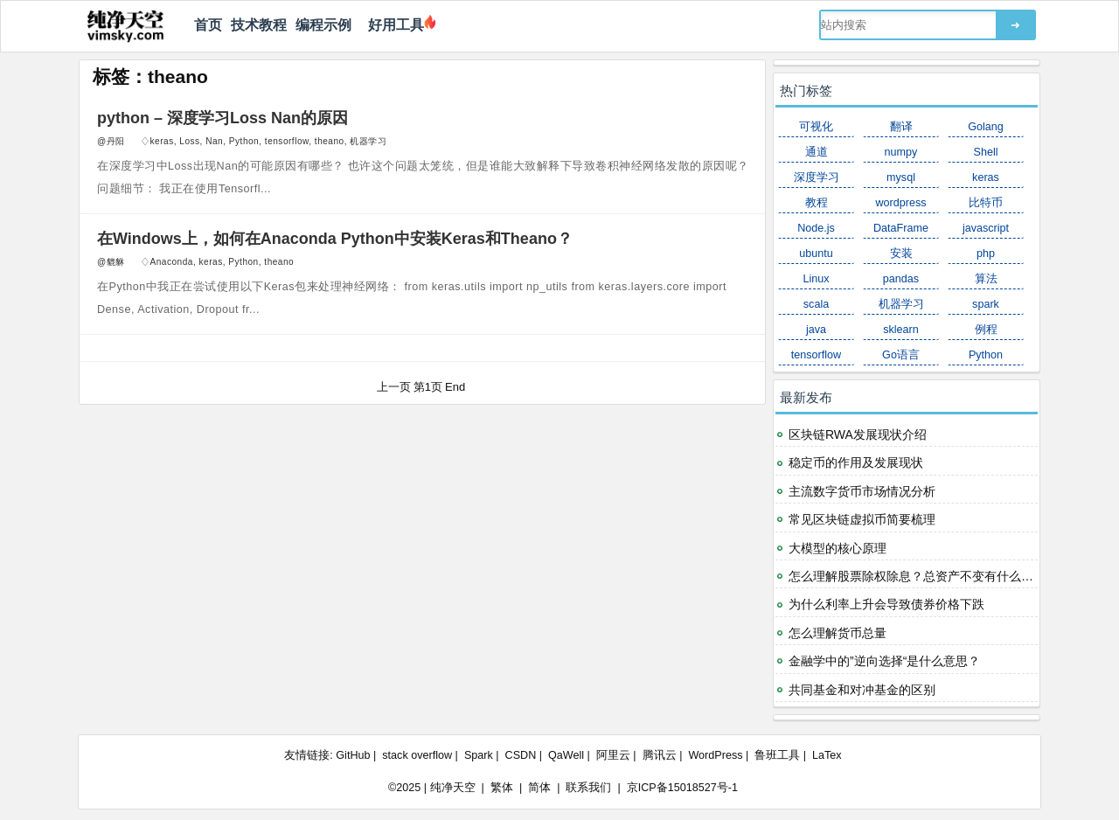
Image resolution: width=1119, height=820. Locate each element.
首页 (208, 24)
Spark (478, 755)
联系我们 (588, 788)
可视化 (816, 127)
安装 (901, 253)
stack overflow (417, 755)
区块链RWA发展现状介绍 (858, 434)
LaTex (827, 755)
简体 (539, 788)
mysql (900, 177)
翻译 (901, 127)
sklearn (901, 329)
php (986, 253)
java (816, 329)
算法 (986, 279)
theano (329, 141)
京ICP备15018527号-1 (682, 788)
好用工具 (392, 24)
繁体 (501, 788)
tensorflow (287, 141)
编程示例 (323, 24)
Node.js (816, 228)
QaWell (566, 755)
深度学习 (816, 177)
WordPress (715, 755)
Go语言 (901, 355)
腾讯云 (660, 755)
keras (162, 141)
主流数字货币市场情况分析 (862, 491)
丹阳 (116, 141)
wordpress (900, 203)
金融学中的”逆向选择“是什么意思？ (884, 661)
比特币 (986, 203)
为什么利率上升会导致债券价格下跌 (886, 604)
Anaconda (171, 262)
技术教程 (259, 24)
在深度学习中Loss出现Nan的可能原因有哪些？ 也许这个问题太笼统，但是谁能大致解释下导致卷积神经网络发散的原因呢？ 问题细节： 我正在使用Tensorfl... (423, 177)
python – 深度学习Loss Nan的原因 (222, 118)
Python (244, 141)
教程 (816, 203)
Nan (214, 141)
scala (816, 304)
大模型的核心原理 (837, 548)
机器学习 (368, 141)
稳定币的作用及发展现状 (856, 462)
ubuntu (816, 253)
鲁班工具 (777, 755)
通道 (816, 152)
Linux (816, 279)
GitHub (353, 755)
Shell (985, 152)
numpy (901, 152)
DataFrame (900, 228)
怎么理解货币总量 (837, 633)
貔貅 (116, 262)
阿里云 (613, 755)
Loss (189, 141)
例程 (986, 329)
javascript (986, 228)
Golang (986, 127)
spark (985, 304)
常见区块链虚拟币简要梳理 (862, 519)
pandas (901, 279)
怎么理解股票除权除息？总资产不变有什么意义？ (923, 576)
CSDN (521, 755)
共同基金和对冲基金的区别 (862, 690)
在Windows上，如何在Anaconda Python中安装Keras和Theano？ (335, 238)
